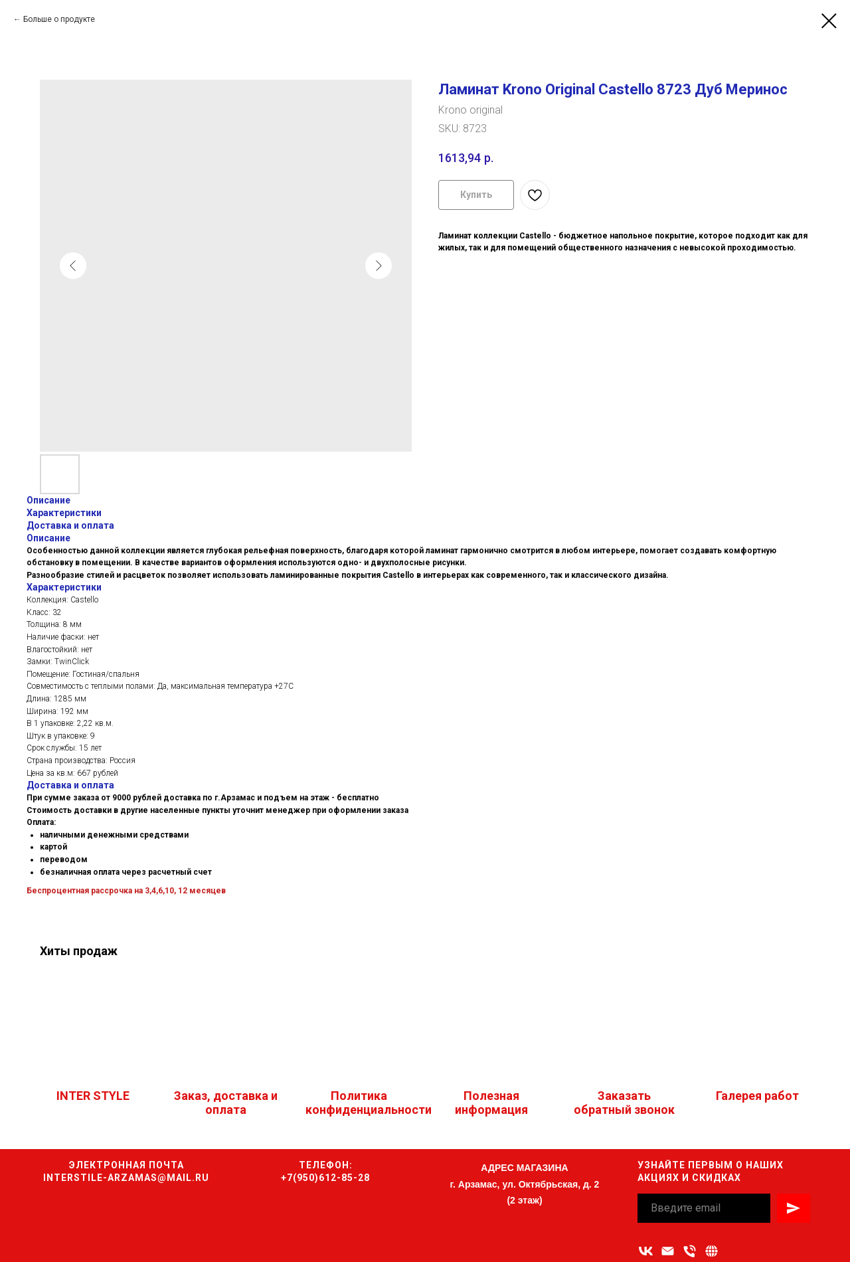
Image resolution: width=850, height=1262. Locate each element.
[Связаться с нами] (711, 1251)
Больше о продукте (59, 19)
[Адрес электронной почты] (667, 1251)
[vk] (646, 1251)
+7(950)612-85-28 (325, 1177)
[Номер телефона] (689, 1251)
